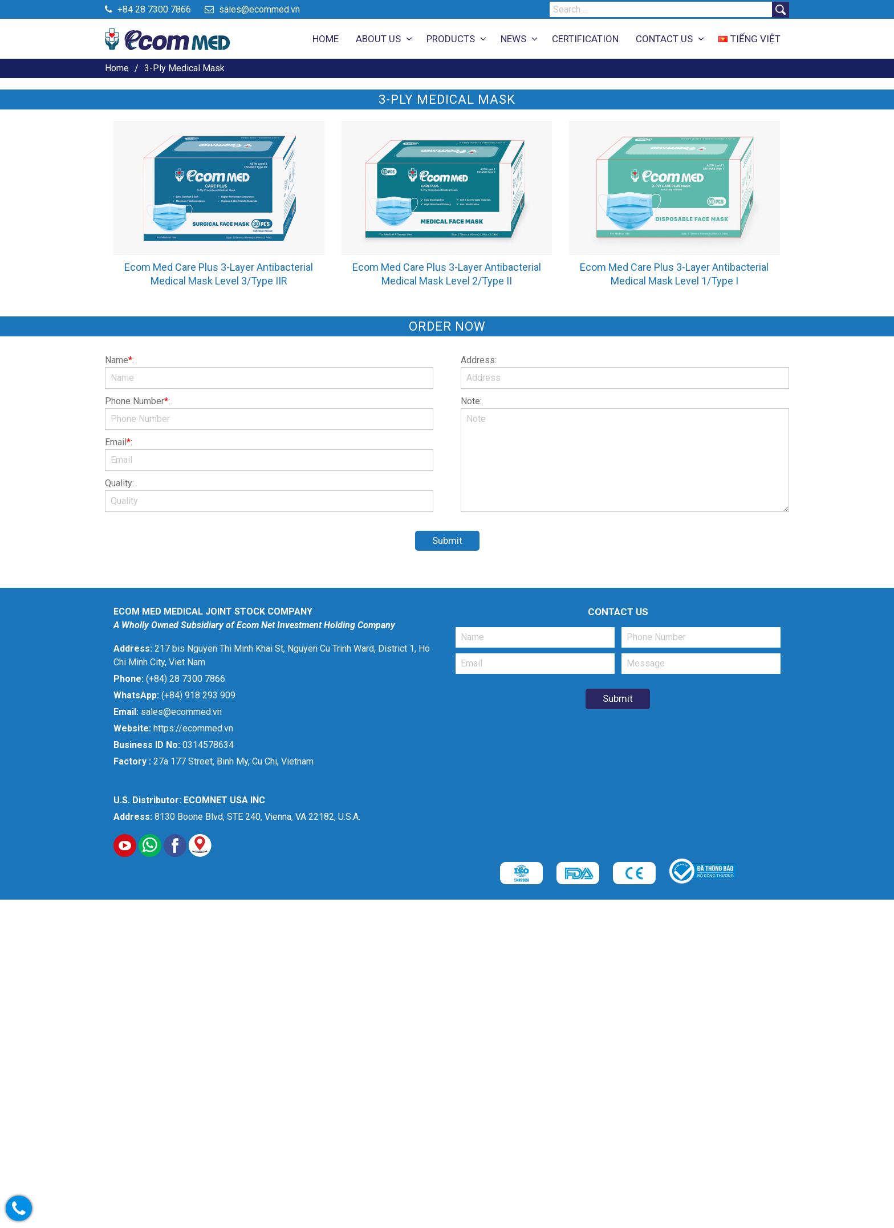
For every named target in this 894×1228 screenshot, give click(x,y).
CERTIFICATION (585, 38)
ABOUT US (378, 38)
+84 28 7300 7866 (148, 9)
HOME (325, 38)
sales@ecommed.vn (252, 9)
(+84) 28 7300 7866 (185, 678)
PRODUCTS (450, 38)
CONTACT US (664, 38)
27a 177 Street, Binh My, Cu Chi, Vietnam (233, 761)
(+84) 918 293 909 (198, 695)
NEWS (513, 38)
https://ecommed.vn (193, 728)
